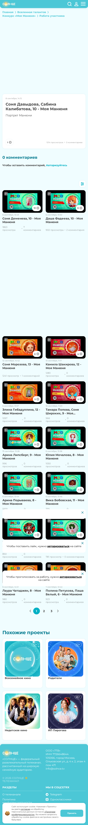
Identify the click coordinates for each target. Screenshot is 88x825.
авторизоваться (71, 576)
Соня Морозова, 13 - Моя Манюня (21, 366)
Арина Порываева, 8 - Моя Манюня (19, 502)
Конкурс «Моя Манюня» (19, 15)
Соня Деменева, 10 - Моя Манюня (21, 220)
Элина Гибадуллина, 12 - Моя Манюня (21, 411)
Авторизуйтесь (56, 165)
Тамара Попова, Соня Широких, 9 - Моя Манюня (62, 411)
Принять (71, 813)
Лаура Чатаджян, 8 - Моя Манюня (21, 592)
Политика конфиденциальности (17, 801)
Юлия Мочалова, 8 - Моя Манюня (65, 456)
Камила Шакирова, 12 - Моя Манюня (63, 366)
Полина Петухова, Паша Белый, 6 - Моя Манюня (65, 592)
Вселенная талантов (31, 12)
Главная (7, 12)
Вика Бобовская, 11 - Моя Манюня (65, 502)
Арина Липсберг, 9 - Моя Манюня (21, 456)
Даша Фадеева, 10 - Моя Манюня (64, 220)
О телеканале (11, 794)
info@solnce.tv (55, 768)
